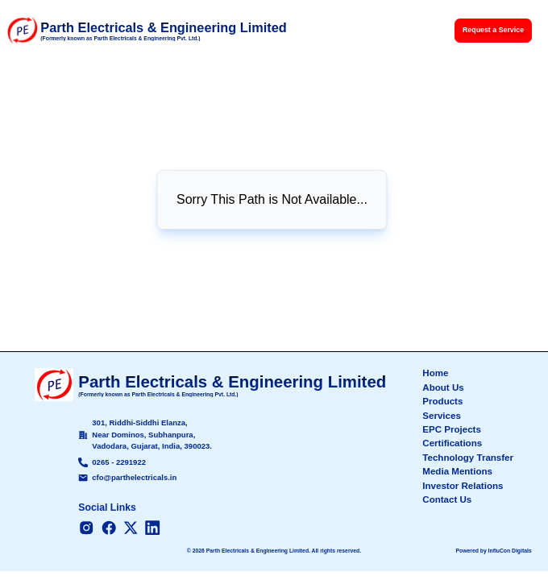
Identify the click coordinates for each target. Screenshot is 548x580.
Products (442, 401)
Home (435, 373)
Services (441, 415)
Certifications (452, 443)
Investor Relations (462, 486)
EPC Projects (451, 429)
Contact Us (446, 499)
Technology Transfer (467, 457)
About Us (442, 387)
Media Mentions (457, 471)
